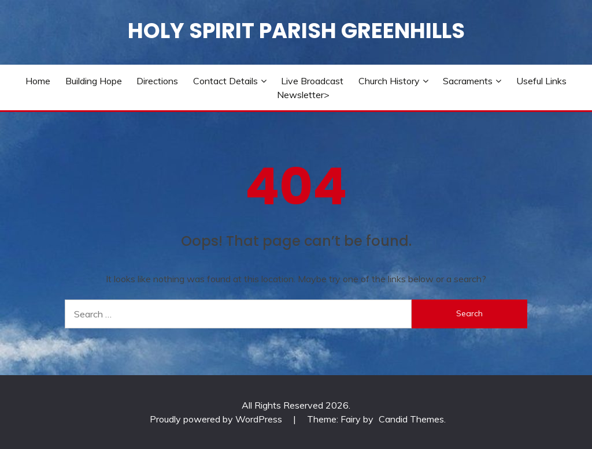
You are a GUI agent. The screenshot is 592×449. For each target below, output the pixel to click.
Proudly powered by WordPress (217, 419)
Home (37, 81)
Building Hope (93, 81)
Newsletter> (303, 94)
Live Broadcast (312, 81)
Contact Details (225, 81)
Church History (389, 81)
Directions (157, 81)
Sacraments (468, 81)
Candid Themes (411, 419)
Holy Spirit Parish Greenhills (296, 31)
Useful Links (541, 81)
